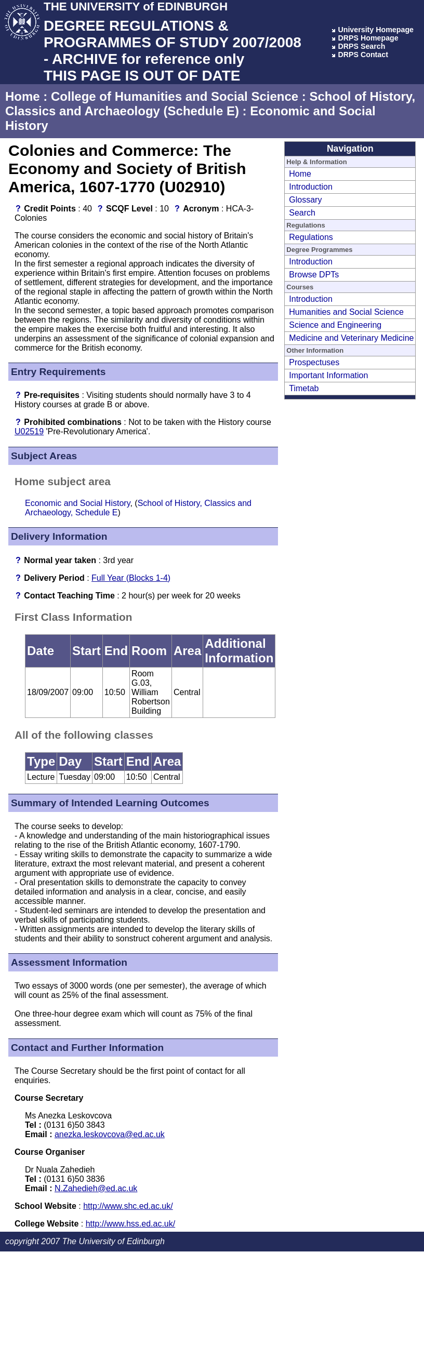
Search (302, 212)
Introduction (311, 186)
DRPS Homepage (368, 38)
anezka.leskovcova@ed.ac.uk (110, 1134)
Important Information (328, 375)
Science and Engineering (335, 325)
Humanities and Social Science (346, 312)
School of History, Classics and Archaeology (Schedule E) (210, 103)
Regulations (311, 237)
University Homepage (376, 29)
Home (22, 96)
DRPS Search (361, 46)
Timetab (304, 388)
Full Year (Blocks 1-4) (130, 578)
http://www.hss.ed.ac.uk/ (131, 1223)
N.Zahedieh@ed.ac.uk (96, 1188)
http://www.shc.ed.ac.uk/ (128, 1206)
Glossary (305, 199)
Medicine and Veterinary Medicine (351, 338)
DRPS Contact (363, 54)
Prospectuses (314, 362)
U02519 (29, 431)
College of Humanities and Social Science (174, 96)
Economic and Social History (77, 503)
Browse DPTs (314, 274)
